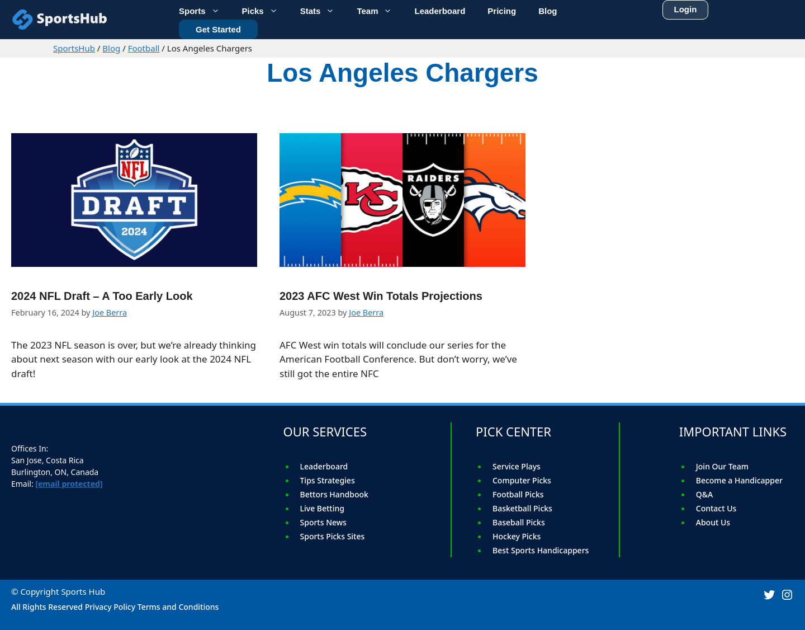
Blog (111, 48)
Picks (265, 10)
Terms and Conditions (178, 606)
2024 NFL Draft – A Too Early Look (102, 296)
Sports (205, 10)
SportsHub (74, 48)
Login (685, 7)
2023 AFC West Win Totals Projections (381, 296)
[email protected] (68, 483)
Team (380, 10)
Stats (323, 10)
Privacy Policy (110, 606)
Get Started (218, 27)
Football (144, 48)
